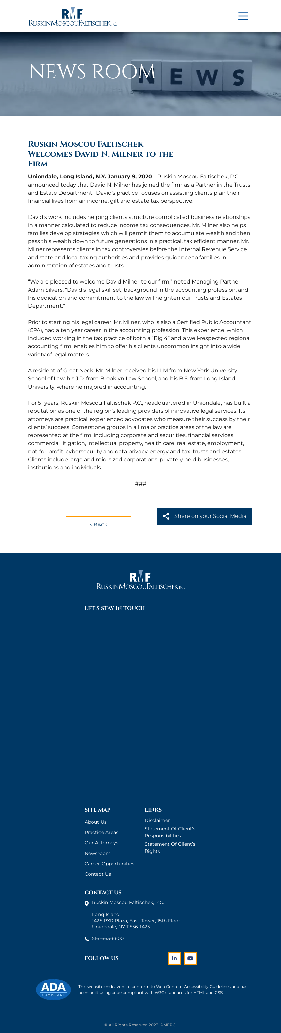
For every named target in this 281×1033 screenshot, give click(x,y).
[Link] (174, 959)
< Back (99, 525)
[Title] (243, 16)
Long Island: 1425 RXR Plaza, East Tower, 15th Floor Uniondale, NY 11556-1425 (136, 920)
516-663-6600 (108, 938)
